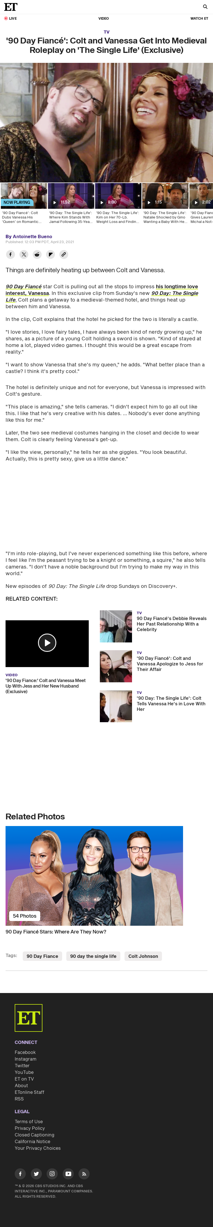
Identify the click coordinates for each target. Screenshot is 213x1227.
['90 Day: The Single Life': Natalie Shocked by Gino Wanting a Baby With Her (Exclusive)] (165, 205)
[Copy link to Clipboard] (64, 255)
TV (107, 32)
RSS (19, 1099)
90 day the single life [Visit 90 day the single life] (93, 956)
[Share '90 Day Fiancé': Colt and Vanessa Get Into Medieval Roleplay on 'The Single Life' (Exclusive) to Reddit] (37, 255)
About (21, 1085)
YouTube (24, 1072)
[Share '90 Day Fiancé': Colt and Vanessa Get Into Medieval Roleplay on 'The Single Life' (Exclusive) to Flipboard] (50, 255)
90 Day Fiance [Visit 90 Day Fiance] (42, 956)
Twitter (22, 1066)
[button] (47, 643)
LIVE (13, 18)
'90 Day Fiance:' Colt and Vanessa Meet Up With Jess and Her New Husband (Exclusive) (46, 686)
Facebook (25, 1052)
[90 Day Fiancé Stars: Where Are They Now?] (106, 876)
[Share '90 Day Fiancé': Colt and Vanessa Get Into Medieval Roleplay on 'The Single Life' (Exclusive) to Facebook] (11, 255)
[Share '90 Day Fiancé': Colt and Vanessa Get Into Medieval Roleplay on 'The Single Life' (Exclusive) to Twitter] (24, 255)
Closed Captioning (34, 1135)
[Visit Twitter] (36, 1174)
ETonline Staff (29, 1092)
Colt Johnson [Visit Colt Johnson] (143, 956)
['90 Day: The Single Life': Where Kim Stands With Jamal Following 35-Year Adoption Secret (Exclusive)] (70, 205)
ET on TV (24, 1079)
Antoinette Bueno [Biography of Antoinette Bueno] (32, 236)
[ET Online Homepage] (12, 7)
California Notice (32, 1141)
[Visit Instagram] (52, 1174)
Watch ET (199, 18)
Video (103, 18)
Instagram (25, 1059)
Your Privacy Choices (38, 1148)
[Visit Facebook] (20, 1174)
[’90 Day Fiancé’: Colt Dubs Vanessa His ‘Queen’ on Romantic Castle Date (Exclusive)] (23, 205)
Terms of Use (29, 1121)
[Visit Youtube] (68, 1174)
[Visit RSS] (84, 1174)
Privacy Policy (30, 1128)
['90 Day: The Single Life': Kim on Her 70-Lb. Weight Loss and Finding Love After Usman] (117, 205)
